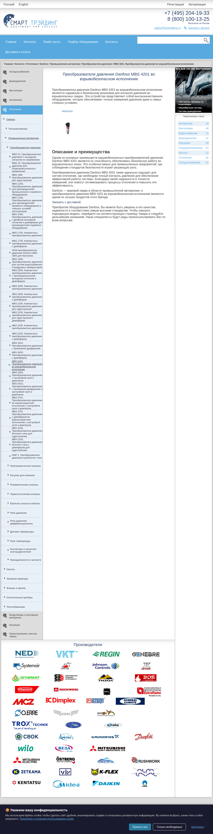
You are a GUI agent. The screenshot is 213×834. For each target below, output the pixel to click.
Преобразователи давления (25, 147)
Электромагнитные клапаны (25, 466)
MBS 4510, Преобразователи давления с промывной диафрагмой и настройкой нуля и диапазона (27, 389)
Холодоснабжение (16, 72)
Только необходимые (169, 827)
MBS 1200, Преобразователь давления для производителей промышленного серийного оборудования (27, 189)
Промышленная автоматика (23, 138)
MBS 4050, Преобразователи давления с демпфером (27, 355)
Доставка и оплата (17, 52)
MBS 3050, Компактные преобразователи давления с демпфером (27, 297)
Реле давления (18, 513)
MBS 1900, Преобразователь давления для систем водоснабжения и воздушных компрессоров (27, 263)
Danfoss (11, 119)
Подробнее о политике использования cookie (47, 818)
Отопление (12, 110)
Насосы (11, 569)
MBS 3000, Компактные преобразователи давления (27, 287)
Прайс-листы (52, 41)
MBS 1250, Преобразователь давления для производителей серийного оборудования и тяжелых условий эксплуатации (27, 204)
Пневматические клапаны (24, 484)
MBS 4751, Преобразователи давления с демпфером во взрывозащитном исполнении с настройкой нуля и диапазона (27, 418)
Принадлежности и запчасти (25, 560)
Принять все (140, 827)
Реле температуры (20, 541)
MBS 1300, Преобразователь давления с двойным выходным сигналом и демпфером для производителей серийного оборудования (27, 221)
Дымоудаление (14, 82)
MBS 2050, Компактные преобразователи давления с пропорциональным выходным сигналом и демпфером (27, 276)
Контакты (111, 41)
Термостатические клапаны (25, 494)
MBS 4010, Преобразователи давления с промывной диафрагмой (27, 346)
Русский (9, 4)
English (23, 4)
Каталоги (30, 41)
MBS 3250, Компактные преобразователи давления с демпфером (27, 336)
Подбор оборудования (83, 41)
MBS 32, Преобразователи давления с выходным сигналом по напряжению (26, 157)
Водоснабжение (193, 133)
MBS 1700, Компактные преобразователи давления (27, 234)
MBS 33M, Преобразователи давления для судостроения (27, 178)
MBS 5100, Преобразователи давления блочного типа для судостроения (27, 432)
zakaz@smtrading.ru (167, 27)
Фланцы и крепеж (16, 588)
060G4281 (67, 111)
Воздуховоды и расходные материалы (20, 616)
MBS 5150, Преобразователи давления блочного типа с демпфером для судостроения (27, 445)
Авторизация (197, 4)
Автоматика (12, 101)
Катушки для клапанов (22, 475)
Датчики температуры (22, 531)
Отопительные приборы (20, 597)
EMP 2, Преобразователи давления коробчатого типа (27, 456)
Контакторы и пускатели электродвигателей (23, 550)
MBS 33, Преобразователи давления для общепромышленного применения (26, 167)
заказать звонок (198, 27)
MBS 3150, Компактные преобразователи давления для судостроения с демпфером (27, 316)
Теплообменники (16, 607)
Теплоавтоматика (17, 128)
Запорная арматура (17, 578)
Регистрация (175, 4)
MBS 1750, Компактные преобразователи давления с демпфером (27, 243)
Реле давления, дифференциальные (21, 522)
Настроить (197, 827)
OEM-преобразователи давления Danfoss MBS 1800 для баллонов (24, 253)
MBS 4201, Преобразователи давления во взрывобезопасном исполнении (27, 365)
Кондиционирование (193, 148)
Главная (10, 41)
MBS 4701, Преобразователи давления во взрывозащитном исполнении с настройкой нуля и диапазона (27, 403)
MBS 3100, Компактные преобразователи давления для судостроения (27, 306)
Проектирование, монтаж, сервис (20, 635)
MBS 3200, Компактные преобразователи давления (27, 327)
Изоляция (11, 626)
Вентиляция (12, 91)
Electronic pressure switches (25, 503)
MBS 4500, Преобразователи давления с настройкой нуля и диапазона (27, 376)
